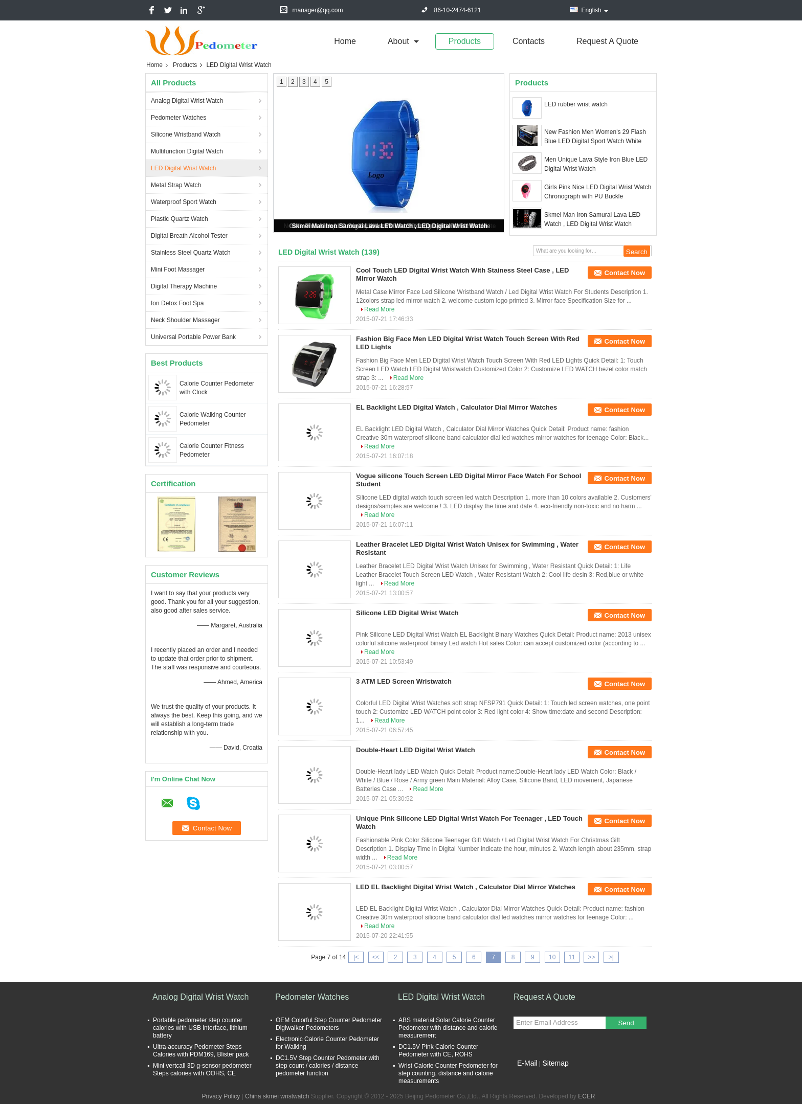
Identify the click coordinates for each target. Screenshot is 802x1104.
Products (465, 41)
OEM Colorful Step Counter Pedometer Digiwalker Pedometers (329, 1024)
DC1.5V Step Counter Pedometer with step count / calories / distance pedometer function (328, 1065)
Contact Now (625, 273)
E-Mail (527, 1063)
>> (591, 957)
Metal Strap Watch (176, 185)
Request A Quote (607, 41)
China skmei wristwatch (277, 1096)
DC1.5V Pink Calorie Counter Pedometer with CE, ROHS (438, 1050)
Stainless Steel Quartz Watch (191, 252)
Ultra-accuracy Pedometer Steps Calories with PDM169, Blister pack (201, 1050)
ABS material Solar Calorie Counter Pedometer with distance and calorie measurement (447, 1028)
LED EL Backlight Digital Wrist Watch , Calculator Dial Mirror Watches (465, 887)
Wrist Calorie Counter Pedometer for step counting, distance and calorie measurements (448, 1073)
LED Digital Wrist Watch (183, 168)
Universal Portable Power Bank (193, 337)
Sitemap (555, 1063)
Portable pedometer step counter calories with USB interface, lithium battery (200, 1028)
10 (552, 957)
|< (356, 957)
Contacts (529, 41)
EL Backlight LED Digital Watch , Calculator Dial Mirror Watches (456, 407)
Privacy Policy (221, 1096)
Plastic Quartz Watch (179, 218)
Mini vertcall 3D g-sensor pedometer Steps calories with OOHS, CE (202, 1069)
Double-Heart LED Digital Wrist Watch (415, 750)
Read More (379, 309)
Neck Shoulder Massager (185, 320)
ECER (586, 1096)
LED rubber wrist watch (576, 104)
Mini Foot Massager (178, 269)
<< (376, 957)
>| (611, 957)
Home (345, 41)
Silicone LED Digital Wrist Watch (407, 613)
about (398, 41)
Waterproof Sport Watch (183, 202)
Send (626, 1023)
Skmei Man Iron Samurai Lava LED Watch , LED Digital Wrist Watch (389, 226)
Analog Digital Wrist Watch (187, 100)
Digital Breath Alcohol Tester (189, 235)
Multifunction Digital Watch (187, 151)
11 (571, 957)
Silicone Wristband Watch (185, 134)
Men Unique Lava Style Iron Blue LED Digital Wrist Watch (596, 164)
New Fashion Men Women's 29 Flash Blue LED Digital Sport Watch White (595, 136)
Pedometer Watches (178, 117)
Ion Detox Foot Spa (177, 303)
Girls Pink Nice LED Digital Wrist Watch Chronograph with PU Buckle (597, 192)
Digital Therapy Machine (184, 286)
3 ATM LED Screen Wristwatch (404, 681)
